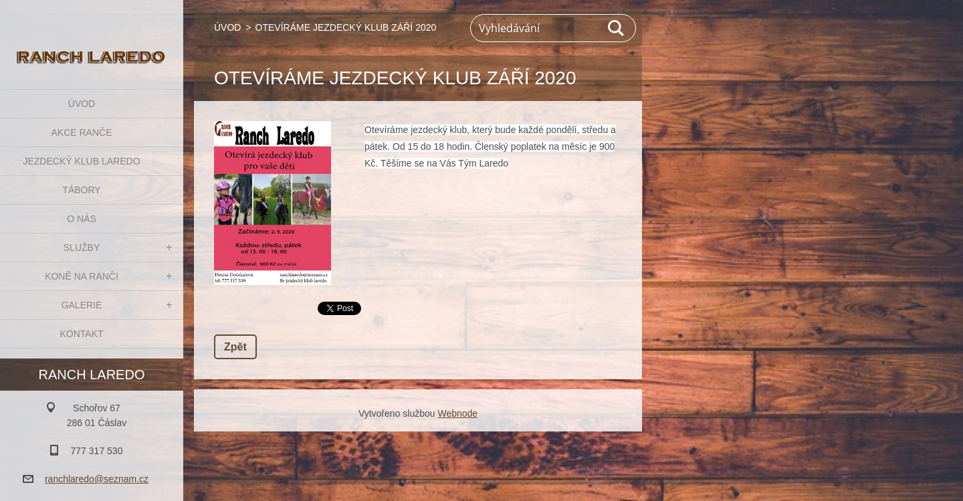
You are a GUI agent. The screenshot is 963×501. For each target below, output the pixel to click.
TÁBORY (81, 190)
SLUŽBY (82, 247)
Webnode (457, 413)
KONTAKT (81, 333)
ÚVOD (81, 103)
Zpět (235, 347)
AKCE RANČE (81, 132)
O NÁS (81, 218)
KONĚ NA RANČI (81, 276)
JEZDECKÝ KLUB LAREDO (81, 161)
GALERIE (82, 305)
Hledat (616, 28)
